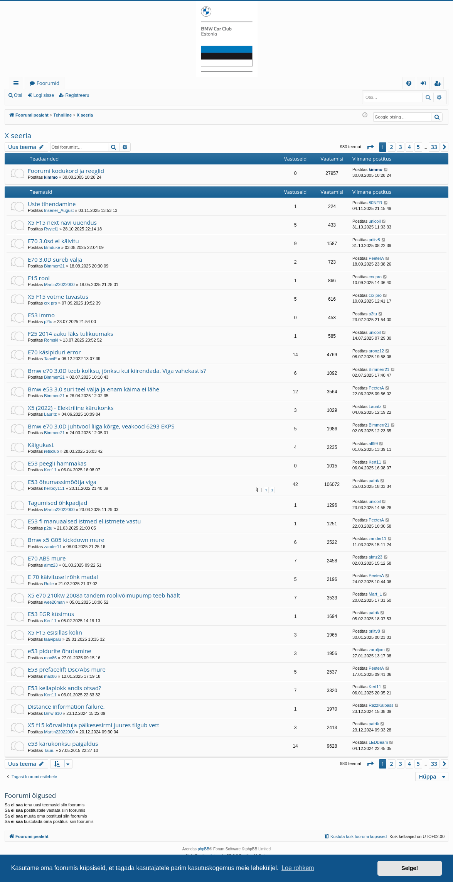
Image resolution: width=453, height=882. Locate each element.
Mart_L (375, 594)
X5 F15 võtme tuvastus (58, 296)
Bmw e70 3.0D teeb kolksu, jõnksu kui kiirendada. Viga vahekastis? (117, 370)
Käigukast (41, 445)
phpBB (203, 849)
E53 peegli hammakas (57, 463)
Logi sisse (44, 95)
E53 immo (41, 315)
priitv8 (374, 239)
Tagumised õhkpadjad (57, 502)
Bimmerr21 (54, 266)
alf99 (373, 443)
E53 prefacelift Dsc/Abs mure (67, 669)
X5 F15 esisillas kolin (55, 632)
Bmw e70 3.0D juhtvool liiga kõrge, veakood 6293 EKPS (101, 426)
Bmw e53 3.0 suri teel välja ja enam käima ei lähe (93, 389)
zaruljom (377, 649)
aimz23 (50, 565)
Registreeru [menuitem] (439, 84)
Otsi (18, 95)
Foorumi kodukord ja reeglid (66, 170)
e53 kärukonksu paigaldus (63, 743)
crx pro (375, 276)
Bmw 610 (53, 713)
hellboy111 (54, 488)
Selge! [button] (409, 868)
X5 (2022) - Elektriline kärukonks (70, 407)
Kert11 (50, 469)
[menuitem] (409, 83)
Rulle (49, 583)
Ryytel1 (51, 229)
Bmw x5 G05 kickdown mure (66, 539)
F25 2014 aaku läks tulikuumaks (70, 333)
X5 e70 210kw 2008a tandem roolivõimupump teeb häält (104, 595)
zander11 (53, 546)
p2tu (48, 321)
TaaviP (50, 358)
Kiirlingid (17, 84)
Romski (51, 340)
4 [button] (409, 147)
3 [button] (400, 147)
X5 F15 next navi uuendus (62, 222)
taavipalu (52, 639)
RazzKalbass (381, 705)
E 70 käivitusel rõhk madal (63, 577)
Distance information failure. (66, 706)
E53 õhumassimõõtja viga (62, 482)
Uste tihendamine (52, 204)
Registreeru (77, 95)
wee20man (54, 602)
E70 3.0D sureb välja (55, 259)
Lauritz (50, 414)
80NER (375, 202)
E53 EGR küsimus (51, 614)
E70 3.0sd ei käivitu (53, 241)
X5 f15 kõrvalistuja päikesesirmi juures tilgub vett (93, 725)
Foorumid (48, 83)
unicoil (375, 221)
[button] (370, 147)
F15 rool (39, 278)
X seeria (18, 135)
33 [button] (434, 147)
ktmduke (52, 247)
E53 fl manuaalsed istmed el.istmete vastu (84, 521)
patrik (374, 480)
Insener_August (59, 210)
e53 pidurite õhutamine (59, 651)
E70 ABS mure (47, 558)
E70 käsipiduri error (54, 352)
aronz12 (376, 351)
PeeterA (376, 258)
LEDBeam (378, 742)
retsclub (51, 451)
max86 (50, 657)
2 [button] (391, 147)
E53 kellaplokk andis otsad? (64, 688)
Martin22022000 (59, 284)
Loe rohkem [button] (297, 868)
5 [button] (418, 147)
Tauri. (49, 750)
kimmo (50, 177)
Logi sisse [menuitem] (424, 84)
